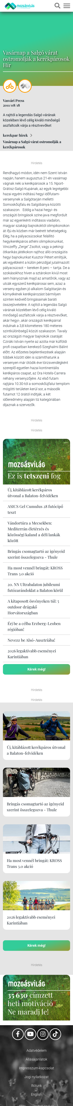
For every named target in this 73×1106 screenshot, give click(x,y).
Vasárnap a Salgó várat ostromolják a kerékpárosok (32, 144)
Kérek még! (36, 669)
